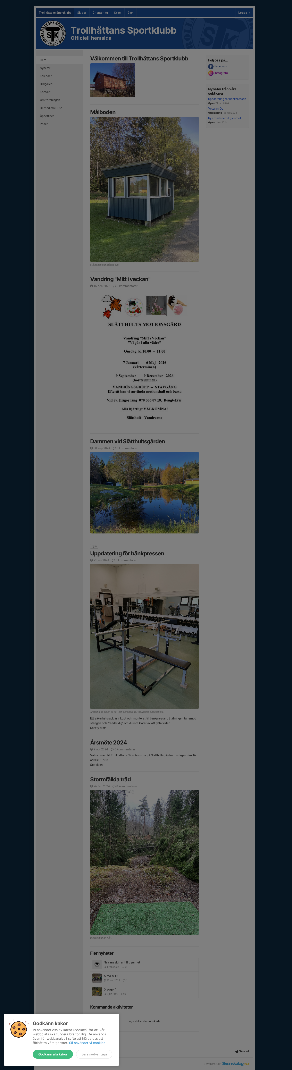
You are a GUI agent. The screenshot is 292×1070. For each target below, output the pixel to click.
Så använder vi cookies (87, 1043)
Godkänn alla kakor (52, 1054)
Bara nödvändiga (94, 1054)
